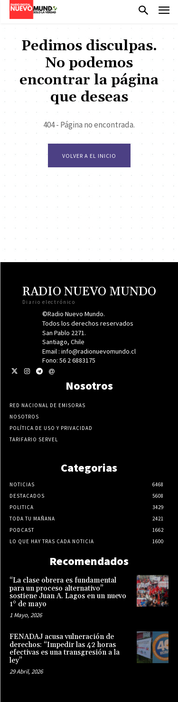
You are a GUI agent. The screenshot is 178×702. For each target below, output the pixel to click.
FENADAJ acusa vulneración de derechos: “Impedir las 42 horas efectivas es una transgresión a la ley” (64, 648)
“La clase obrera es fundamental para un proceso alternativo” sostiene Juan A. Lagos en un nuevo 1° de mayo (67, 592)
